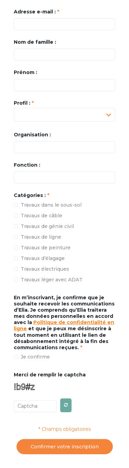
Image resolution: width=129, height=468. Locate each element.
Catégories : (31, 195)
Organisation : (32, 135)
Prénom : (25, 72)
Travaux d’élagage (43, 258)
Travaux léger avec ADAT (52, 279)
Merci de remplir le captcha (50, 375)
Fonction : (27, 165)
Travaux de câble (41, 215)
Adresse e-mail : (36, 12)
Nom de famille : (35, 42)
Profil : (24, 103)
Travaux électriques (45, 269)
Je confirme (35, 357)
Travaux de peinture (46, 247)
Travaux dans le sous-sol (51, 205)
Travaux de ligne (41, 237)
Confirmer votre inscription (65, 447)
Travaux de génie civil (47, 226)
